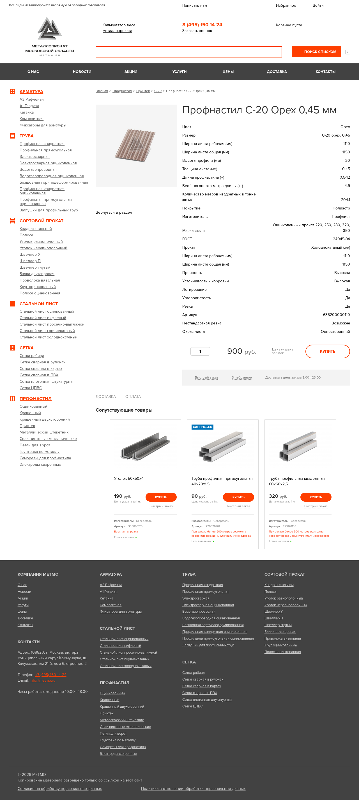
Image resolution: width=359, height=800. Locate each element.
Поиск (274, 52)
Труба (188, 574)
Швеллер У (273, 611)
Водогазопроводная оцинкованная (211, 618)
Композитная (110, 605)
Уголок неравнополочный (285, 605)
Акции (131, 72)
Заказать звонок (197, 30)
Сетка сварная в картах (201, 686)
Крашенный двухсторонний (122, 706)
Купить (327, 351)
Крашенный (109, 700)
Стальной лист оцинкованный (124, 639)
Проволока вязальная (282, 638)
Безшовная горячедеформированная (213, 625)
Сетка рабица (193, 672)
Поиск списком (319, 52)
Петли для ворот (113, 733)
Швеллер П (273, 618)
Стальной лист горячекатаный (124, 659)
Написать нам (194, 5)
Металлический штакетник (122, 720)
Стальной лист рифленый (120, 646)
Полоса (270, 591)
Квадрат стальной (279, 585)
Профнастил (122, 91)
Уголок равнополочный (283, 598)
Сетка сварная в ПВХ (199, 693)
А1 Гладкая (109, 591)
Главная (102, 91)
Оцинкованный (112, 693)
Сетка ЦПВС (192, 706)
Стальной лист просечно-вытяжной (128, 652)
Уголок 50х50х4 (129, 478)
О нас (33, 72)
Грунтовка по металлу (117, 740)
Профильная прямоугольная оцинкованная (218, 638)
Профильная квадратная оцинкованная (214, 632)
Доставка (277, 72)
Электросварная (196, 598)
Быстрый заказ (206, 377)
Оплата (133, 396)
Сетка (189, 662)
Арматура (111, 574)
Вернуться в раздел (114, 212)
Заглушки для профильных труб (208, 645)
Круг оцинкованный (280, 645)
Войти (318, 5)
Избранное (286, 5)
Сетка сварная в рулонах (202, 679)
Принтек (143, 91)
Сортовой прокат (284, 574)
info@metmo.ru (43, 680)
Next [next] (342, 484)
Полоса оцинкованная (282, 652)
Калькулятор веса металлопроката (119, 28)
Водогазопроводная (198, 611)
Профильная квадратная (202, 585)
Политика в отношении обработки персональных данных (193, 788)
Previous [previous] (103, 484)
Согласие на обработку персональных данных (60, 788)
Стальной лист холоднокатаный (125, 666)
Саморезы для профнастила (123, 747)
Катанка (106, 598)
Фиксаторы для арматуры (121, 611)
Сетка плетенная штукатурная (207, 699)
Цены (228, 72)
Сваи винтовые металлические (125, 727)
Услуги (179, 72)
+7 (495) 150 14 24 (50, 674)
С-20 (158, 91)
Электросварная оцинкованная (208, 605)
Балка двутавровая (280, 632)
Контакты (325, 72)
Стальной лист (117, 628)
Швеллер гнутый (278, 625)
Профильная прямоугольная (205, 591)
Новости (82, 72)
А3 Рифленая (111, 585)
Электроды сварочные (118, 753)
